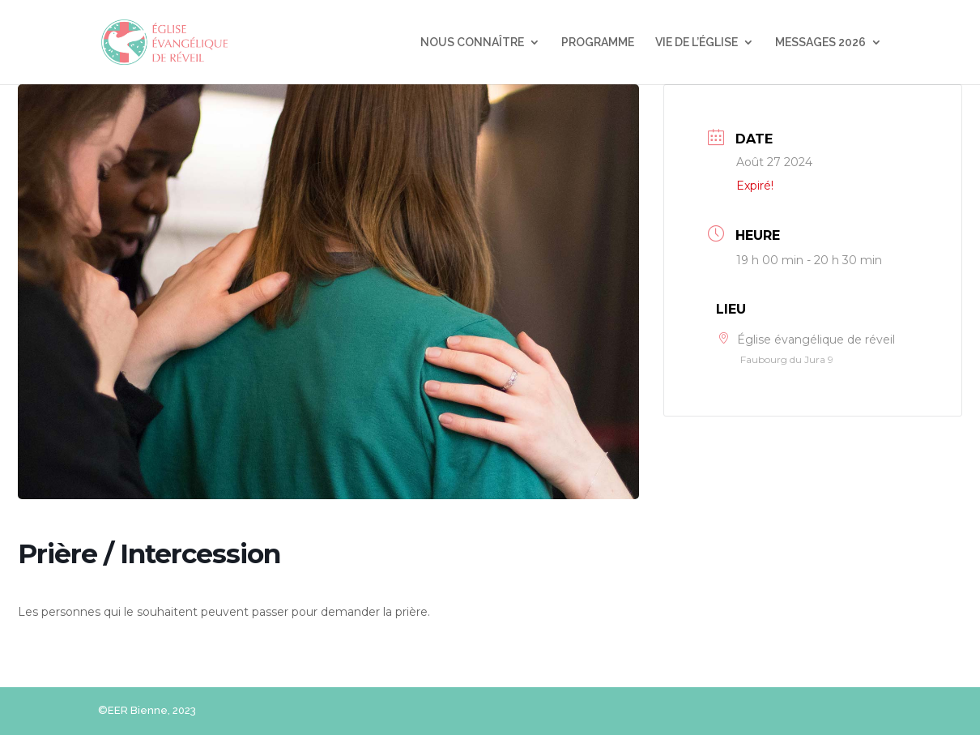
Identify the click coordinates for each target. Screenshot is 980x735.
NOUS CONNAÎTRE (472, 42)
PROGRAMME (597, 42)
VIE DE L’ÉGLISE (696, 42)
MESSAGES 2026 (820, 42)
